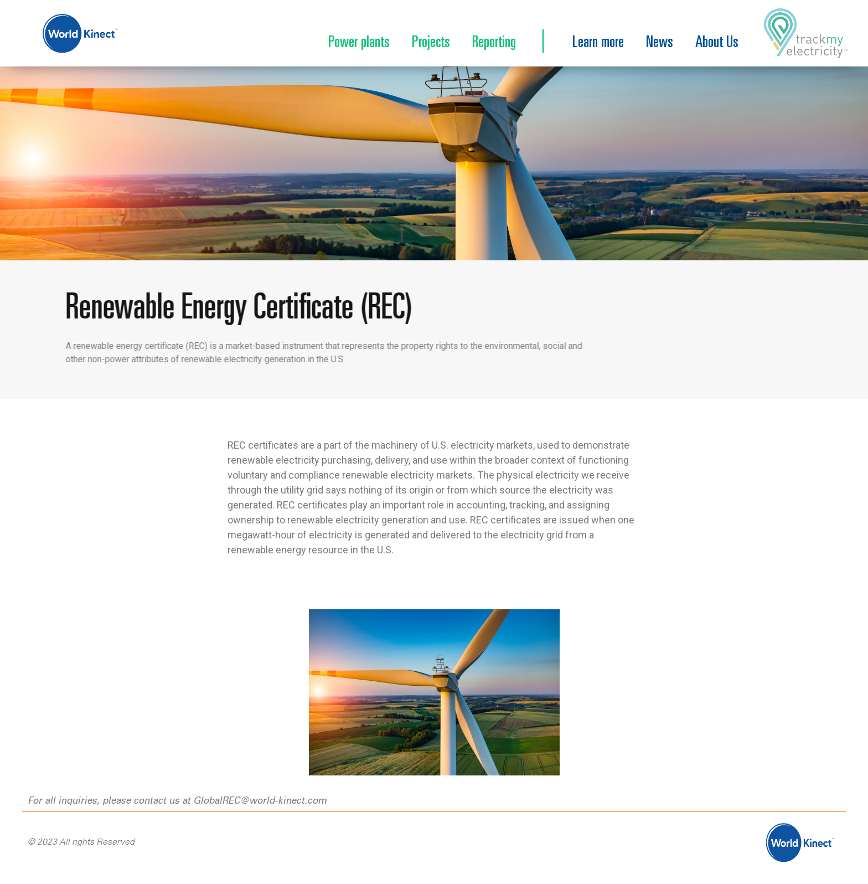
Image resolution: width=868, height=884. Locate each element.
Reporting (494, 43)
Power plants (359, 43)
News (659, 43)
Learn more (598, 43)
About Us (716, 43)
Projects (431, 43)
